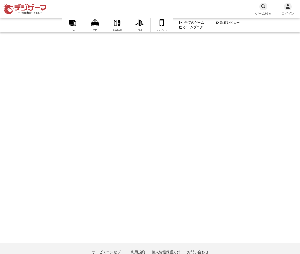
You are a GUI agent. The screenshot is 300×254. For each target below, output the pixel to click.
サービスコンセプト (108, 252)
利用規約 (138, 252)
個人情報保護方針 (166, 252)
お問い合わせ (198, 252)
